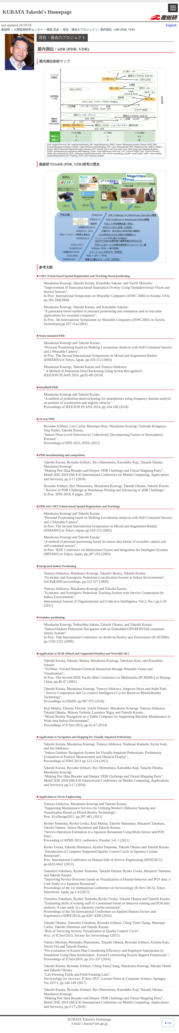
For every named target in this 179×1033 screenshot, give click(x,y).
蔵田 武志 (53, 29)
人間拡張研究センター (28, 29)
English (171, 25)
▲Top (167, 1022)
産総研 (5, 29)
